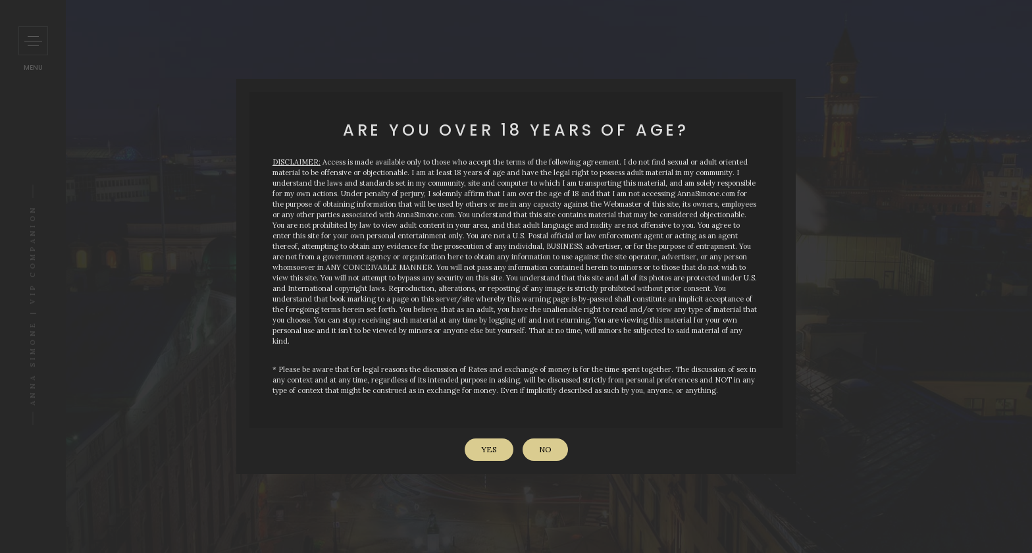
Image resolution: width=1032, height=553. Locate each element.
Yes (489, 449)
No (545, 449)
